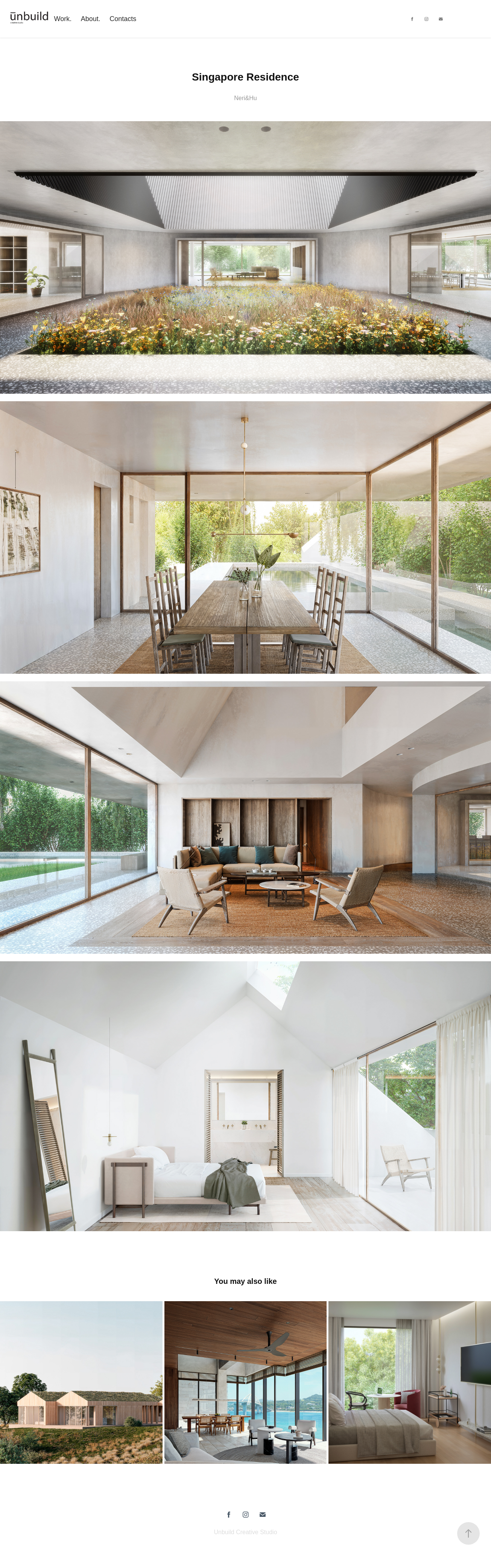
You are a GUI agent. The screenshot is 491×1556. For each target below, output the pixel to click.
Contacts (122, 19)
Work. (63, 19)
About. (90, 19)
